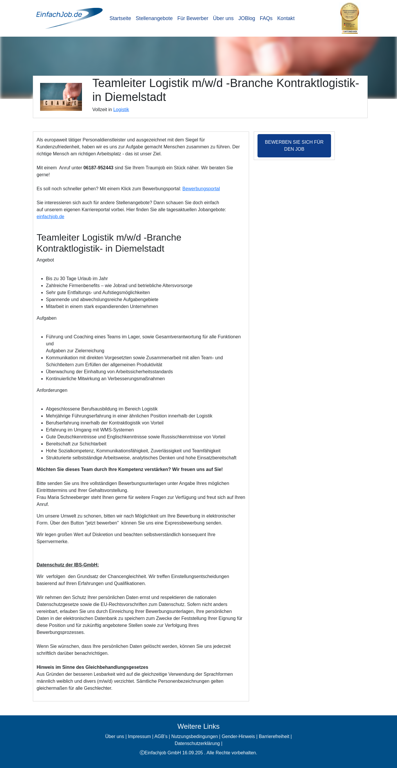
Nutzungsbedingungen (194, 736)
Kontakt (286, 18)
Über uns (223, 18)
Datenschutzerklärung (197, 743)
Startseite (120, 18)
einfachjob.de (50, 216)
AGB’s (160, 736)
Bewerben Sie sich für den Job (294, 146)
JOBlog (246, 18)
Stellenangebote (154, 18)
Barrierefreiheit (274, 736)
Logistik (121, 109)
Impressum (139, 736)
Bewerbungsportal (201, 188)
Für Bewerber (192, 18)
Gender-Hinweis (238, 736)
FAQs (266, 18)
